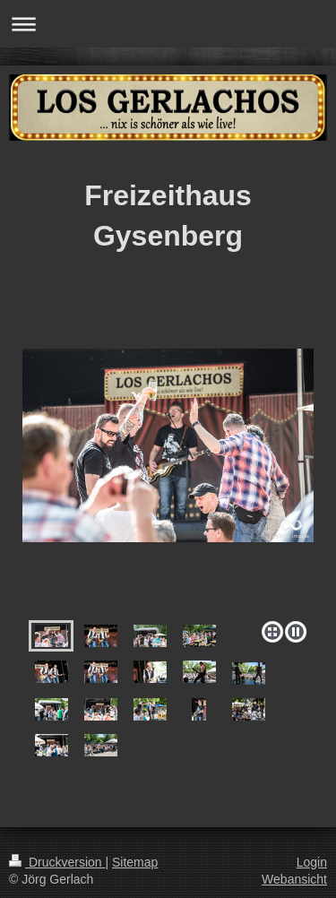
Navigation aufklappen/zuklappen (168, 23)
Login (312, 862)
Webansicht (294, 879)
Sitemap (135, 862)
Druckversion (57, 862)
